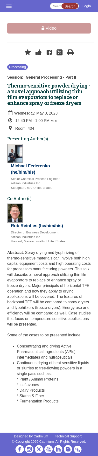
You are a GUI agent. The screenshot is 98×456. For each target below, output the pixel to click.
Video (49, 28)
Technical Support (68, 436)
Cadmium (41, 436)
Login (87, 6)
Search (69, 6)
